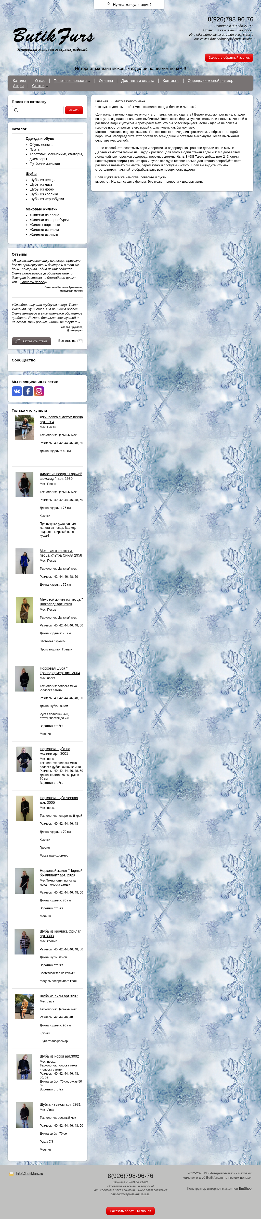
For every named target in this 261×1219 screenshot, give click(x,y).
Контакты (171, 80)
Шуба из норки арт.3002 (59, 1056)
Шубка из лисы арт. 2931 (60, 1104)
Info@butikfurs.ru (29, 1174)
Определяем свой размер (210, 80)
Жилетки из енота (44, 230)
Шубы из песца (42, 180)
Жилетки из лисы (44, 234)
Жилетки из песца (44, 215)
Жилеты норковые (45, 225)
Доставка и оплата (137, 80)
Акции (18, 85)
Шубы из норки (42, 189)
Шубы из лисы (41, 184)
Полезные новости (70, 80)
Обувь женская (42, 145)
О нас (40, 80)
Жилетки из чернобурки (49, 220)
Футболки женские (45, 163)
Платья (36, 149)
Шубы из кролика (44, 194)
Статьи (38, 85)
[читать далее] (32, 282)
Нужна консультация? (132, 4)
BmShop (245, 1188)
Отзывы (106, 80)
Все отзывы (67, 341)
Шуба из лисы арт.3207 (59, 996)
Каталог (20, 80)
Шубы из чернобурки (47, 199)
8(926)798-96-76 (230, 19)
